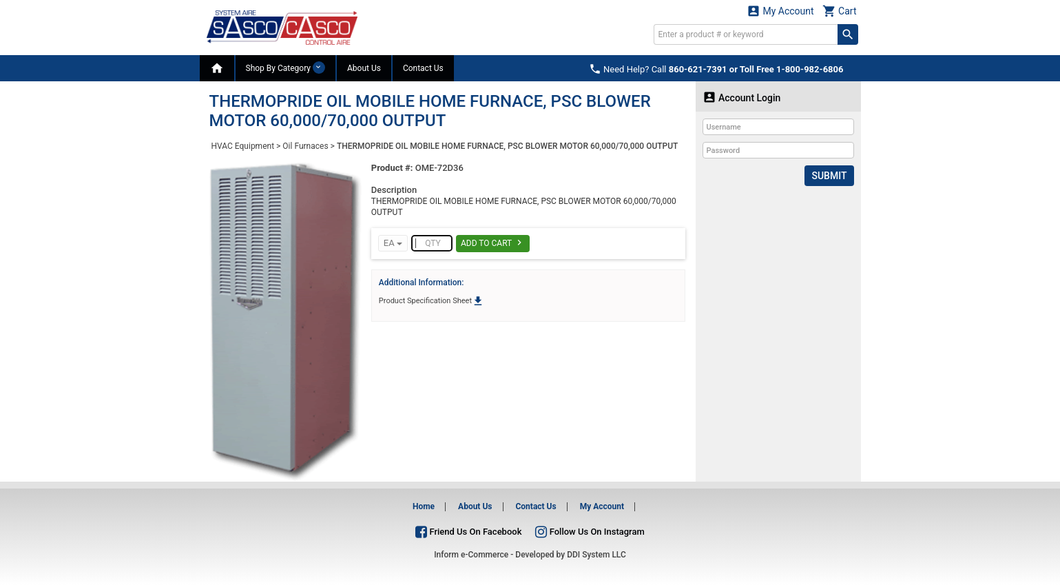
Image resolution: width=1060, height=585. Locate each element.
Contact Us (423, 68)
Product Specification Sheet (431, 300)
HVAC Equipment (243, 146)
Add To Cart (493, 242)
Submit (828, 175)
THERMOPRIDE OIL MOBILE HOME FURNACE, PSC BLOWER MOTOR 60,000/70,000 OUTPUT (507, 146)
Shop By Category (285, 67)
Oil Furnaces (305, 146)
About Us (364, 68)
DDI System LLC (596, 555)
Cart (839, 10)
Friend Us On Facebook (468, 531)
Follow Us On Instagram (589, 531)
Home (424, 506)
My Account (780, 10)
